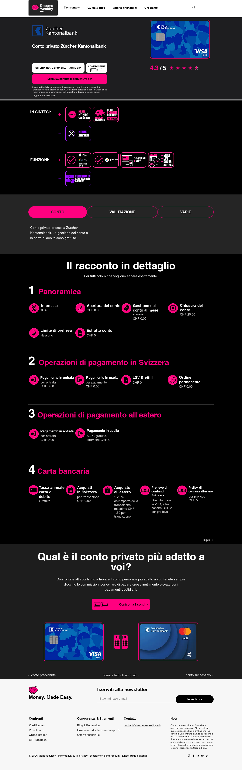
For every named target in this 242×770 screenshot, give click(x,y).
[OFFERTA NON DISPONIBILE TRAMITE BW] (58, 68)
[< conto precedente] (45, 675)
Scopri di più (93, 92)
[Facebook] (193, 755)
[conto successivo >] (196, 675)
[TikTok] (206, 755)
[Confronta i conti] (121, 604)
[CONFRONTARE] (96, 68)
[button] (96, 7)
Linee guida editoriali (134, 755)
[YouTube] (202, 755)
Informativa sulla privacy (73, 755)
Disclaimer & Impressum (105, 755)
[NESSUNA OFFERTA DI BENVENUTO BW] (69, 79)
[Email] (134, 698)
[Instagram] (189, 755)
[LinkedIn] (197, 755)
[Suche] (174, 7)
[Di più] (199, 540)
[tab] (57, 212)
